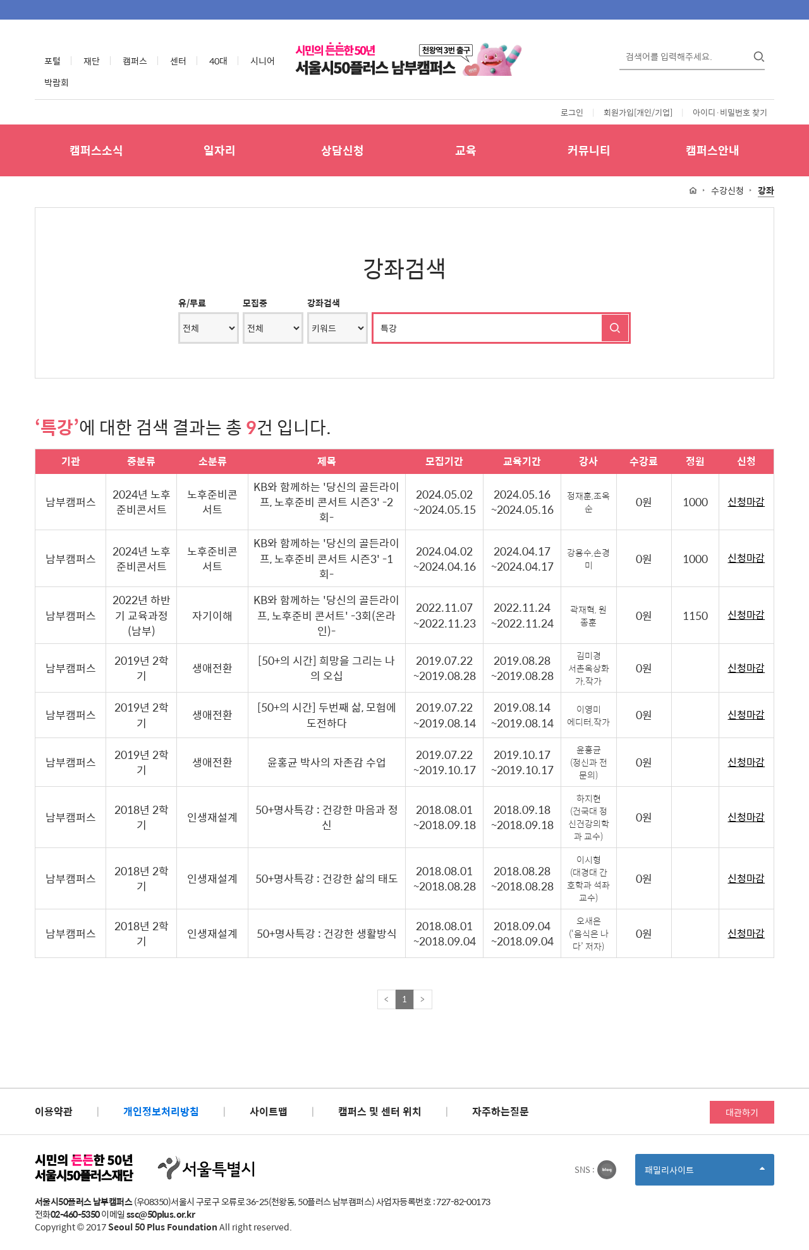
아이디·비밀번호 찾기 (730, 112)
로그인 (572, 112)
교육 (466, 150)
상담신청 (342, 150)
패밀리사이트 (705, 1174)
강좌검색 (323, 302)
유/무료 (192, 302)
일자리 (220, 150)
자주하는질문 (500, 1111)
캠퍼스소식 (96, 150)
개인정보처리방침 (161, 1111)
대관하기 (742, 1112)
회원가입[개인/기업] (638, 112)
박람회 (56, 82)
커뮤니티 (589, 150)
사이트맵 (269, 1111)
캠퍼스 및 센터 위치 (380, 1111)
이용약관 (54, 1111)
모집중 (255, 302)
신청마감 (746, 502)
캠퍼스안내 (712, 150)
